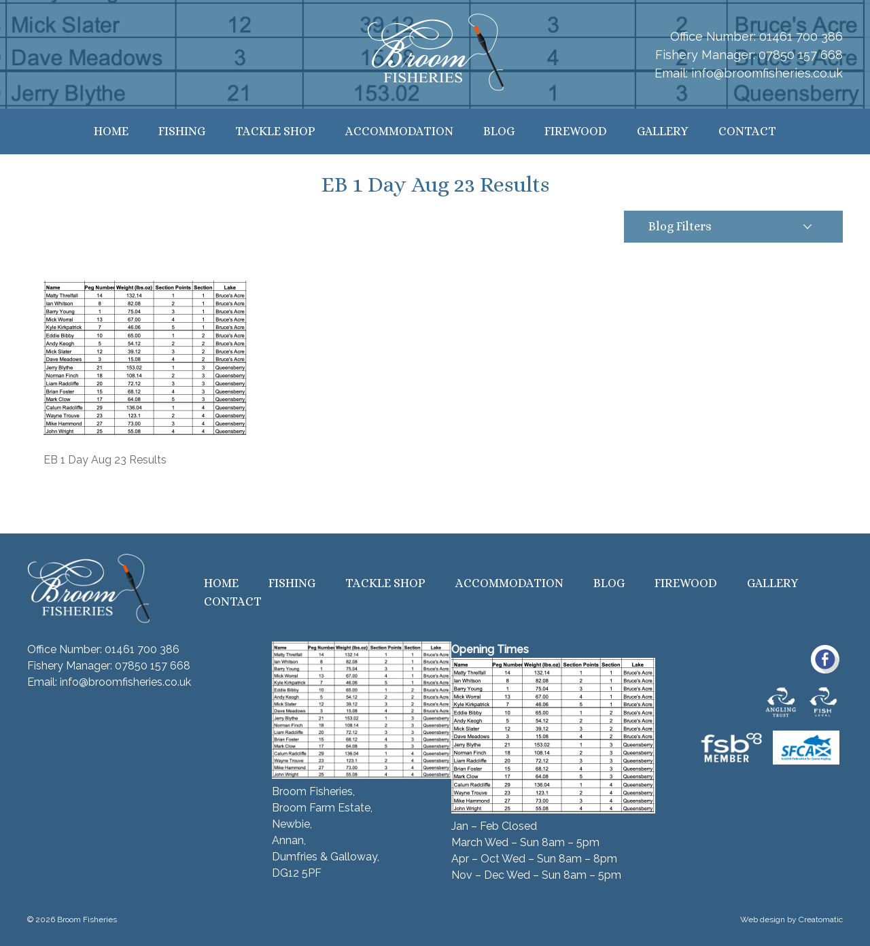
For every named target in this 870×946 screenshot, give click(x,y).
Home (111, 131)
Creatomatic (821, 919)
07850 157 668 (801, 55)
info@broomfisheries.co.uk (767, 73)
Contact (747, 131)
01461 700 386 (801, 36)
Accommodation (399, 131)
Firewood (575, 131)
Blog (499, 131)
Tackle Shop (275, 131)
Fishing (181, 131)
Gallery (663, 131)
